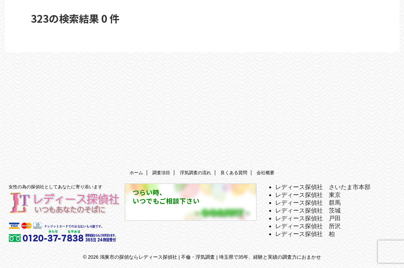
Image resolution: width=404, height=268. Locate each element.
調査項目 (161, 172)
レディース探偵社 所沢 (308, 226)
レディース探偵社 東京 (308, 195)
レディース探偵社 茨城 (308, 210)
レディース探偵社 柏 (305, 234)
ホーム (136, 172)
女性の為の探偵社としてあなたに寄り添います (55, 186)
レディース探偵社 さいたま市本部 (322, 187)
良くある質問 (233, 172)
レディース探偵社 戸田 (308, 218)
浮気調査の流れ (195, 172)
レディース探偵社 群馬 (308, 203)
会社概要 (265, 172)
